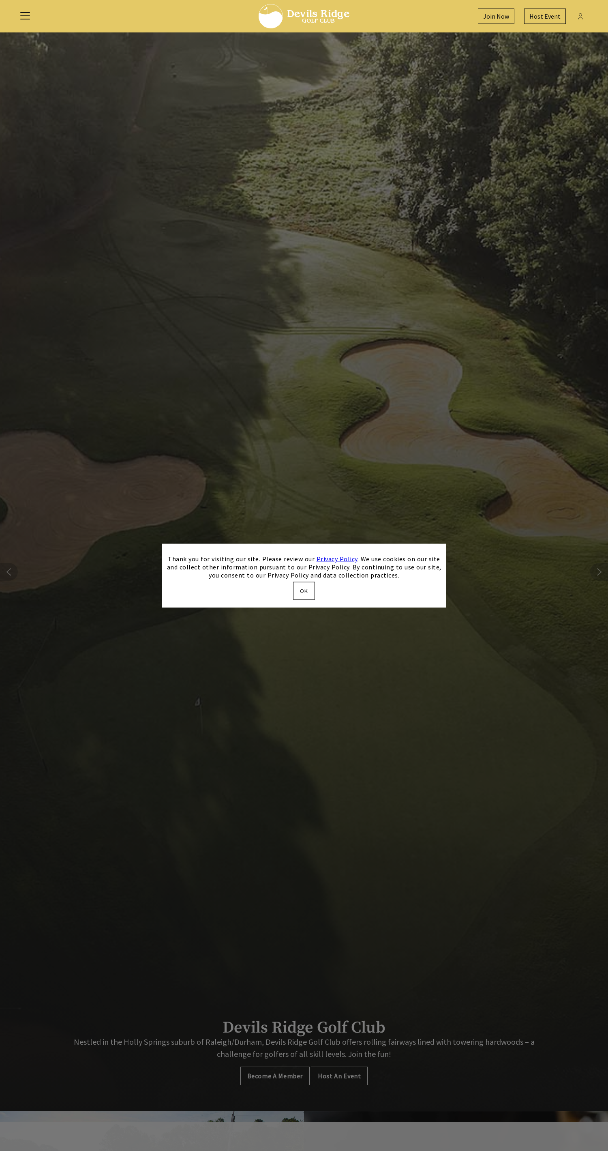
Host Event (545, 16)
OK (304, 590)
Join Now (496, 16)
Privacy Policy (337, 559)
